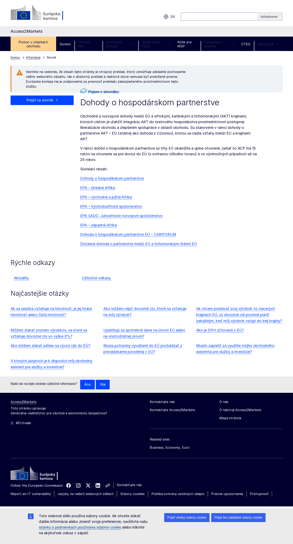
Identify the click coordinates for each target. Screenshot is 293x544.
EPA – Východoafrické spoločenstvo (111, 206)
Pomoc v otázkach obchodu (33, 44)
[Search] (269, 17)
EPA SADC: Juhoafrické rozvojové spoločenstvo (121, 216)
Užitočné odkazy (96, 278)
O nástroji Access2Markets (240, 410)
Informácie (268, 44)
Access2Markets (23, 402)
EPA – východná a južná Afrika (106, 197)
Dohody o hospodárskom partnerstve (112, 178)
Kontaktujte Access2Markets (172, 410)
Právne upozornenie (227, 494)
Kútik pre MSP (184, 44)
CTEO (245, 44)
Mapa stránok (230, 418)
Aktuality (21, 278)
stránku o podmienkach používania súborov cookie (80, 527)
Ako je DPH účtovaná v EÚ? (220, 330)
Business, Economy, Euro (169, 448)
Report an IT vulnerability (31, 494)
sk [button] (169, 16)
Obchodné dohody (120, 44)
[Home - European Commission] (40, 474)
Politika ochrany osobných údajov (177, 494)
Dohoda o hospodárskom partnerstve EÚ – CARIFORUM (128, 234)
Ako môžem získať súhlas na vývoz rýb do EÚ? (50, 345)
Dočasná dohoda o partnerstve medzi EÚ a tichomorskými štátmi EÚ (138, 244)
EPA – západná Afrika (98, 225)
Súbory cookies (132, 494)
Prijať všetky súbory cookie (186, 517)
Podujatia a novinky (219, 44)
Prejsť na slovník (40, 100)
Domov (65, 44)
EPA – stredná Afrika (97, 188)
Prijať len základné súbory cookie (238, 517)
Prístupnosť (259, 494)
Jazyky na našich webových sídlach (86, 494)
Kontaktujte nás (129, 485)
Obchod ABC (88, 44)
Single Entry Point (156, 44)
